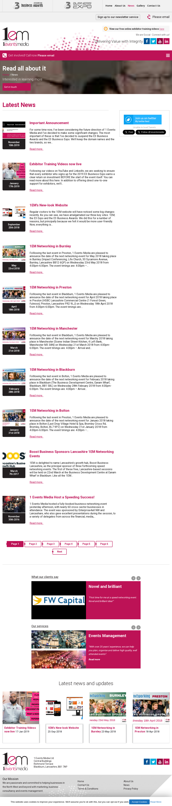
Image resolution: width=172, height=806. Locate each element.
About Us (123, 5)
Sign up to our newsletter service (118, 17)
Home (110, 5)
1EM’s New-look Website (50, 205)
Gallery (147, 5)
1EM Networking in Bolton (51, 410)
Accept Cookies (139, 802)
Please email (161, 17)
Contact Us (83, 783)
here (162, 29)
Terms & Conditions (88, 787)
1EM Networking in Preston (52, 287)
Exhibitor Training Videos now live (57, 164)
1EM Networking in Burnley (52, 246)
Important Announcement (51, 123)
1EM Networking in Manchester (56, 328)
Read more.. (36, 148)
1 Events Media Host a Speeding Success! (65, 496)
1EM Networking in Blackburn (54, 369)
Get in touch (10, 87)
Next (59, 550)
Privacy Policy (131, 787)
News (136, 5)
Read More (155, 802)
